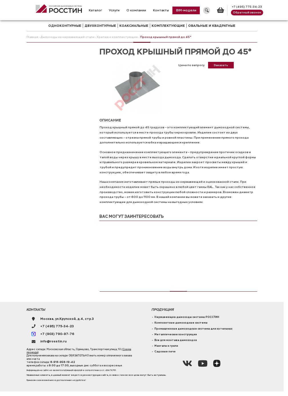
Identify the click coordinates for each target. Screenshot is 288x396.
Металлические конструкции (175, 334)
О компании (136, 10)
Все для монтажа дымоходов (175, 340)
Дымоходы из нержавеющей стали (67, 37)
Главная (32, 37)
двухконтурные (100, 26)
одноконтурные (64, 26)
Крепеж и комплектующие (117, 37)
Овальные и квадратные (211, 26)
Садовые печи (165, 351)
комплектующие (168, 26)
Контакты (161, 10)
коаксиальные (133, 26)
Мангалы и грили (166, 346)
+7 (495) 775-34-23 (247, 7)
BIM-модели (186, 10)
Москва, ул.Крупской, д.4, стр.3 (67, 318)
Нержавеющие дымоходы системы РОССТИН (186, 317)
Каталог (95, 10)
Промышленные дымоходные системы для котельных (193, 328)
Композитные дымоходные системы (181, 322)
